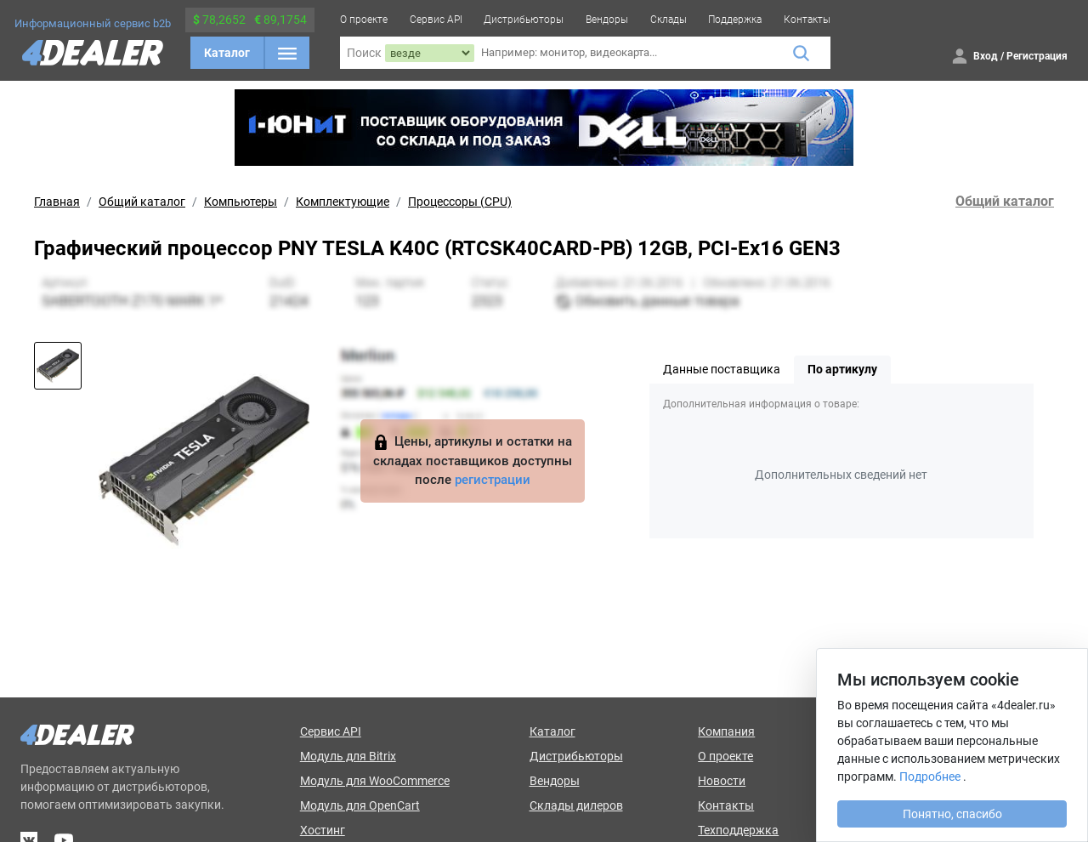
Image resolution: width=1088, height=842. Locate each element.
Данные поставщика (721, 369)
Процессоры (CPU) (460, 201)
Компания (726, 731)
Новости (721, 781)
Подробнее (929, 776)
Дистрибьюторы (524, 20)
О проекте (364, 20)
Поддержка (735, 20)
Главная (57, 201)
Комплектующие (342, 201)
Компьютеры (240, 201)
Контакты (807, 20)
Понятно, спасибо (952, 814)
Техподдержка (738, 830)
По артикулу (842, 369)
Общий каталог (142, 201)
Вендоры (607, 20)
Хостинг (322, 830)
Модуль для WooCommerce (375, 781)
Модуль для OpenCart (360, 805)
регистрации (492, 479)
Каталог (227, 53)
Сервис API (436, 20)
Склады (668, 20)
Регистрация (1037, 56)
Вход (985, 56)
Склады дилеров (576, 805)
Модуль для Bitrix (348, 756)
